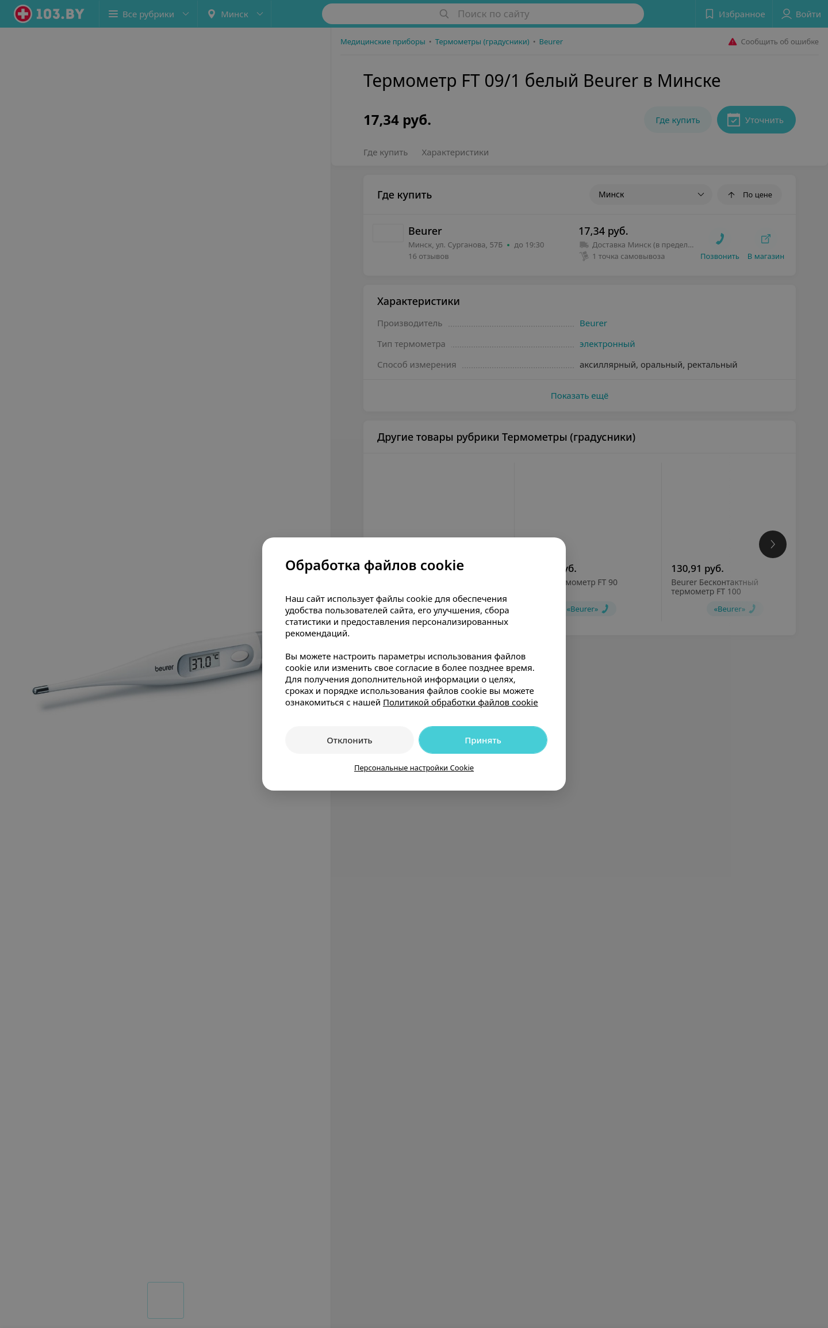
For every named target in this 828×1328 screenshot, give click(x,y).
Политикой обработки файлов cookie (460, 702)
